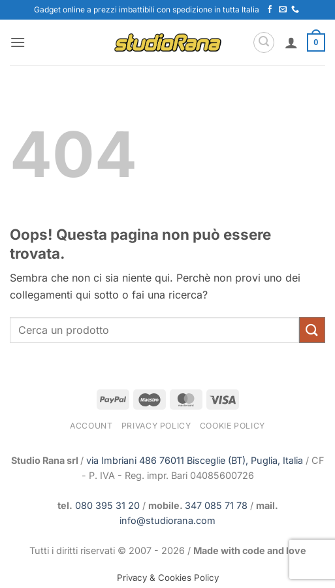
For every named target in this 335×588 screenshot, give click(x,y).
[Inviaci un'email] (283, 9)
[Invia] (312, 329)
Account (91, 426)
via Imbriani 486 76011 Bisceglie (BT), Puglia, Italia (194, 460)
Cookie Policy (232, 426)
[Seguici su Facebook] (270, 9)
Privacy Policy (156, 426)
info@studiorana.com (167, 520)
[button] (17, 42)
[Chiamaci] (295, 9)
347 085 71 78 (216, 505)
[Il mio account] (291, 42)
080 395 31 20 (107, 505)
